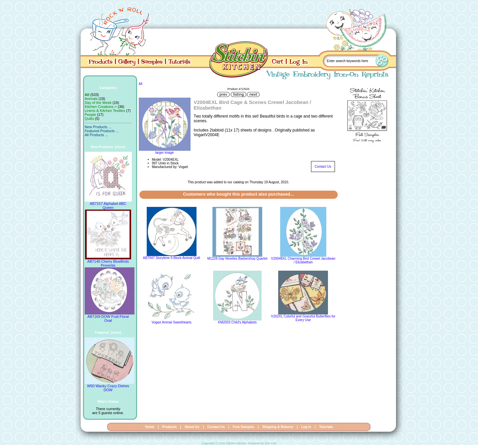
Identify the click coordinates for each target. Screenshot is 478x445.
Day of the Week (98, 103)
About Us (192, 427)
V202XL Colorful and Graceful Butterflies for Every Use (303, 318)
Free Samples (243, 427)
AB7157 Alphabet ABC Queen (108, 204)
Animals (91, 99)
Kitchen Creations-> (101, 107)
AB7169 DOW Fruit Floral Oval (109, 316)
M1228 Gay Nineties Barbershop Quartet (237, 258)
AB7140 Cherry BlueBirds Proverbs (108, 261)
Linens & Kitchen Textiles (105, 111)
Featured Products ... (102, 131)
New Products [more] (108, 147)
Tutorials (326, 427)
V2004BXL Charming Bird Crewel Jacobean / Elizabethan (303, 260)
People (90, 115)
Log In (306, 427)
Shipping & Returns (277, 427)
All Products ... (96, 135)
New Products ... (98, 127)
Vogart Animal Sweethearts (172, 322)
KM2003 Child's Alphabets (237, 322)
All (140, 84)
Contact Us (323, 166)
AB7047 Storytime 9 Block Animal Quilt (171, 258)
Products (169, 427)
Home (149, 427)
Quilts (89, 119)
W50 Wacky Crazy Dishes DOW (109, 386)
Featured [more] (108, 332)
